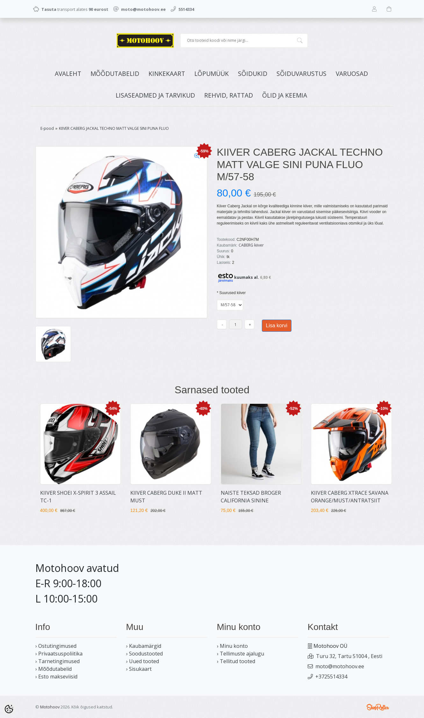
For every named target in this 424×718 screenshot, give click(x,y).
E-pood (47, 128)
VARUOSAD (352, 73)
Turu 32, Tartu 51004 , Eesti (349, 656)
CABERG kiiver (251, 245)
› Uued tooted (142, 661)
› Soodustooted (144, 653)
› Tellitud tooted (236, 661)
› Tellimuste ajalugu (240, 653)
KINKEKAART (166, 73)
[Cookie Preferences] (9, 709)
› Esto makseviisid (56, 676)
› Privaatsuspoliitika (59, 653)
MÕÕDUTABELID (114, 73)
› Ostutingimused (55, 645)
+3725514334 (331, 676)
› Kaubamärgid (143, 645)
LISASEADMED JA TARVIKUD (155, 95)
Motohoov (50, 707)
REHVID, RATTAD (228, 95)
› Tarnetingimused (57, 661)
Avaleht (68, 73)
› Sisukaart (139, 668)
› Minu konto (232, 645)
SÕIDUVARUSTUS (302, 73)
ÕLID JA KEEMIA (284, 95)
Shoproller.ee (378, 707)
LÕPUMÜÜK (211, 73)
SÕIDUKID (252, 73)
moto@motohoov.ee (339, 666)
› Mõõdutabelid (53, 668)
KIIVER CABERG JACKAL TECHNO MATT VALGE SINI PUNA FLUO (114, 128)
